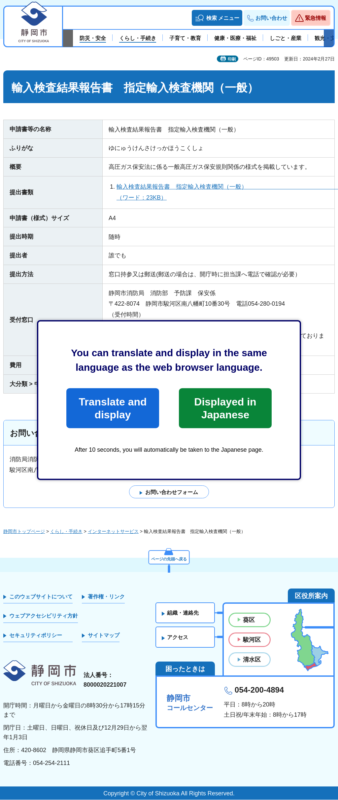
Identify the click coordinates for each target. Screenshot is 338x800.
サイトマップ (103, 635)
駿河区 (252, 640)
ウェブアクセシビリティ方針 (43, 616)
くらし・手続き (66, 531)
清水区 (252, 660)
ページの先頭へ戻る (169, 557)
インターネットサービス (113, 531)
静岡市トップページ (24, 531)
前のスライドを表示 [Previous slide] (68, 38)
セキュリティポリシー (35, 635)
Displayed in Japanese (225, 408)
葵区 (249, 620)
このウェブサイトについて (41, 596)
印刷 (232, 59)
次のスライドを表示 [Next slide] (329, 38)
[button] (217, 18)
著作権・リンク (106, 596)
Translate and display (113, 408)
